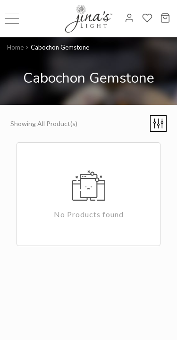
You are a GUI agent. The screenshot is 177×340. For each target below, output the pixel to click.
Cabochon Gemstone (60, 47)
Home (15, 47)
